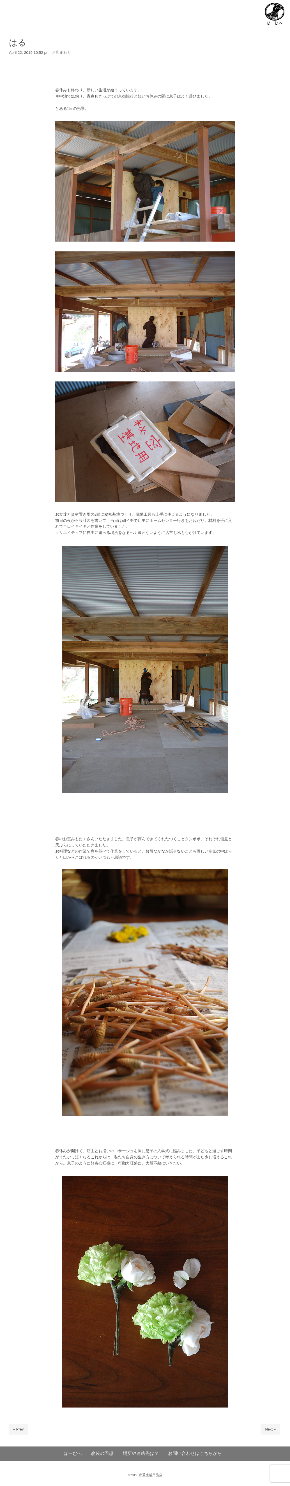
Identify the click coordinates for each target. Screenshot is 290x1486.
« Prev (18, 1429)
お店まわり (61, 52)
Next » (270, 1429)
